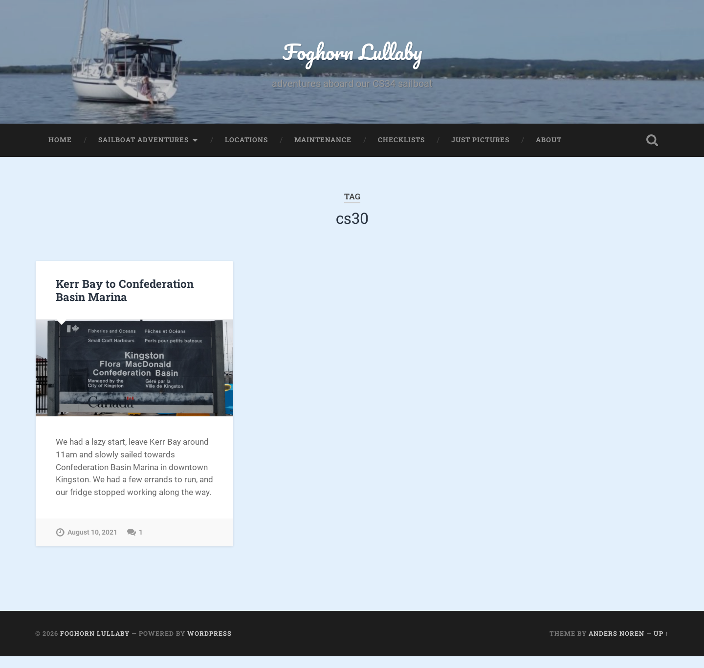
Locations (246, 139)
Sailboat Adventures (143, 139)
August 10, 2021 (92, 532)
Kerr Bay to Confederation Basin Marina (125, 290)
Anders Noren (616, 633)
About (549, 139)
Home (60, 139)
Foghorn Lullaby (352, 51)
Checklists (401, 139)
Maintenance (323, 139)
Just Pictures (480, 139)
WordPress (209, 633)
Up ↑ (661, 633)
